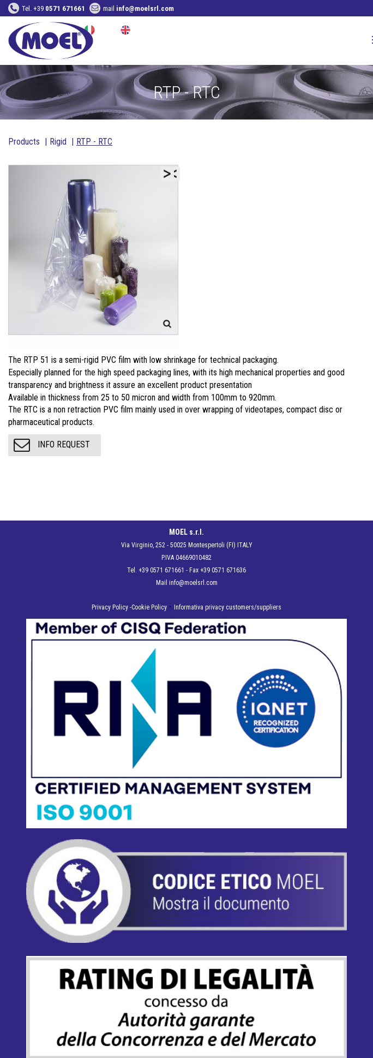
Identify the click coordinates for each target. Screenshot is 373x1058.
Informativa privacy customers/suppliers (227, 607)
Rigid (58, 141)
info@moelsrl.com (193, 583)
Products (24, 141)
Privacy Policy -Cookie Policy (129, 607)
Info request (52, 445)
